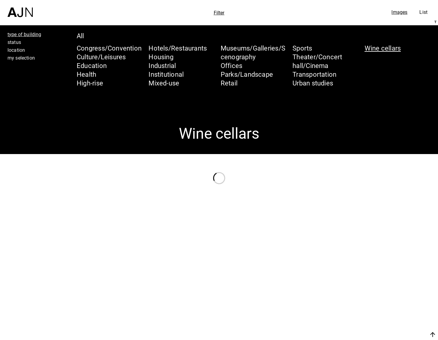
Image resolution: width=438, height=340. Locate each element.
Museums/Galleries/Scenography (253, 52)
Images (399, 12)
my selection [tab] (21, 57)
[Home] (20, 8)
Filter (219, 12)
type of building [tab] (24, 34)
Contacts (380, 319)
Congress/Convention (109, 48)
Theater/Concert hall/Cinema (317, 61)
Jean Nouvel (387, 285)
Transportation (314, 74)
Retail (229, 83)
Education (92, 65)
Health (86, 74)
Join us (369, 334)
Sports (302, 48)
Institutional (166, 74)
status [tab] (14, 42)
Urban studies (313, 83)
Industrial (162, 65)
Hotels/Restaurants (178, 48)
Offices (232, 65)
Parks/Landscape (247, 74)
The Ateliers (386, 296)
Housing (161, 56)
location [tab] (16, 50)
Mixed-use (164, 83)
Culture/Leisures (101, 56)
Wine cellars (383, 48)
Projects (378, 308)
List (423, 12)
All (80, 35)
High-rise (90, 83)
